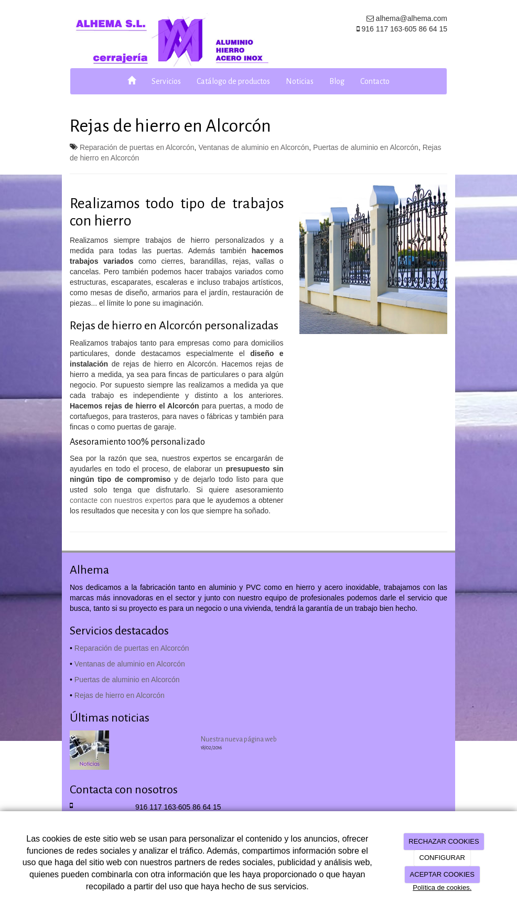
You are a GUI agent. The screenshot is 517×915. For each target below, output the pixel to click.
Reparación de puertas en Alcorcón (137, 147)
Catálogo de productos (233, 81)
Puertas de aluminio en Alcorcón (365, 147)
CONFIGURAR (442, 858)
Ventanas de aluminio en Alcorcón (253, 147)
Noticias (300, 81)
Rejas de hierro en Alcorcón (119, 695)
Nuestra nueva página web (239, 739)
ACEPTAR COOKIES (442, 874)
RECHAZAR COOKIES (443, 841)
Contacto (375, 81)
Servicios (166, 81)
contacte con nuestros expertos (121, 500)
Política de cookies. (442, 887)
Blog (336, 81)
